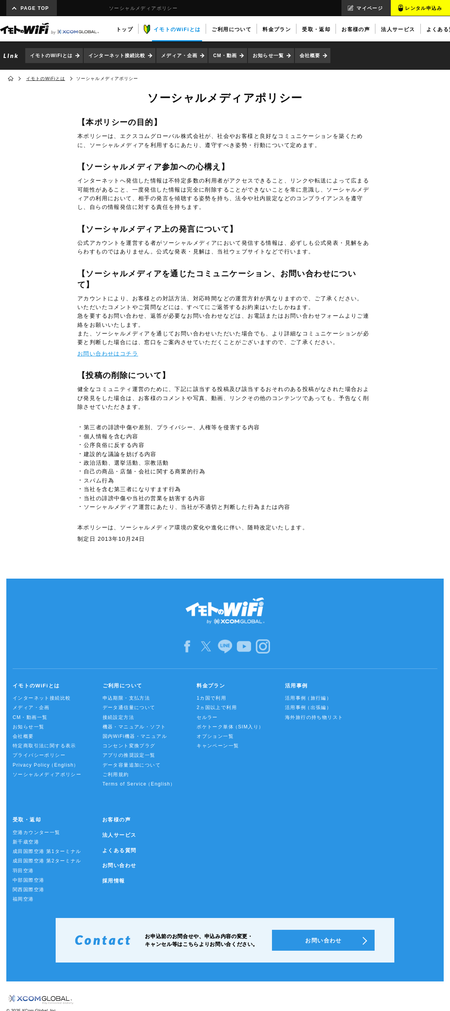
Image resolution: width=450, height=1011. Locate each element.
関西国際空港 (28, 889)
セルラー (207, 717)
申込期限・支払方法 (126, 698)
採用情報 (113, 881)
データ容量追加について (132, 765)
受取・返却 (27, 820)
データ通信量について (129, 707)
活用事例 (296, 686)
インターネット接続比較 (116, 55)
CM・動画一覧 (30, 717)
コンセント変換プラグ (129, 745)
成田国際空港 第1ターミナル (47, 851)
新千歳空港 (26, 842)
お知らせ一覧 (268, 55)
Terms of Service (139, 784)
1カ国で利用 (211, 698)
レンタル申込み (423, 8)
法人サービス (119, 835)
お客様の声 (116, 820)
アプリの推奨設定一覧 (129, 755)
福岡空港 (23, 899)
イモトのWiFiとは (51, 55)
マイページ (369, 8)
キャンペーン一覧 (218, 745)
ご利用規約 (116, 774)
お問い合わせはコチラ (107, 353)
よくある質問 (119, 850)
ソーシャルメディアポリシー (47, 774)
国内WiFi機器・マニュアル (135, 736)
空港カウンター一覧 (36, 832)
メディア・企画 (179, 55)
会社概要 (310, 55)
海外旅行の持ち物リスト (314, 717)
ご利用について (122, 686)
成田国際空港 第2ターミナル (47, 861)
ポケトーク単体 (230, 727)
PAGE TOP (35, 8)
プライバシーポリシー (39, 755)
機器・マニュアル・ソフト (134, 727)
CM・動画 (225, 55)
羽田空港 (23, 870)
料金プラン (211, 686)
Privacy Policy (46, 765)
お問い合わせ (119, 865)
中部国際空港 (28, 880)
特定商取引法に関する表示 (44, 745)
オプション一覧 (215, 736)
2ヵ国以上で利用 (217, 707)
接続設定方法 (118, 717)
